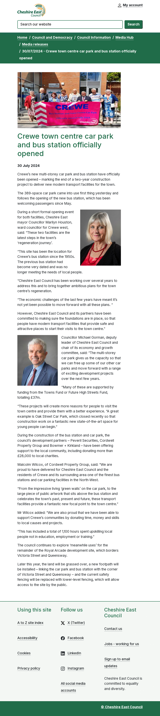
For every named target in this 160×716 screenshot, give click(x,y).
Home (22, 37)
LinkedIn (74, 653)
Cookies (24, 653)
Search (134, 24)
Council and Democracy (52, 37)
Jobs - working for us (121, 644)
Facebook (76, 638)
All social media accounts (73, 686)
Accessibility (27, 638)
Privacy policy (28, 668)
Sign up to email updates (117, 662)
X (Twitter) (76, 623)
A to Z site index (30, 623)
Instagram (76, 668)
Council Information (94, 37)
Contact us (113, 629)
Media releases (35, 44)
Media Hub (124, 37)
